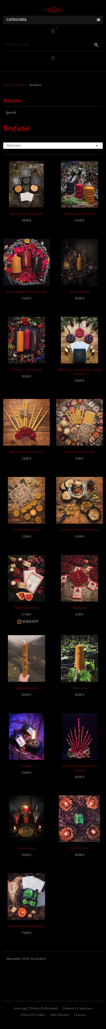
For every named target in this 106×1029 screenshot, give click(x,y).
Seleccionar (53, 145)
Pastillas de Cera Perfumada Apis (79, 530)
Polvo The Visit (79, 848)
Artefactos (12, 101)
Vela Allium (26, 766)
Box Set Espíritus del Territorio (26, 926)
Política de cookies (33, 1015)
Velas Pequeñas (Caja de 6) (79, 452)
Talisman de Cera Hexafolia (26, 213)
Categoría (16, 20)
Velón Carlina (79, 688)
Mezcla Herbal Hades (26, 607)
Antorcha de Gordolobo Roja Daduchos (79, 768)
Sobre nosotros (59, 1015)
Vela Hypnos (79, 607)
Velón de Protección (26, 688)
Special (10, 113)
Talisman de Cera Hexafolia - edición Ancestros (79, 372)
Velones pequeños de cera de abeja (26, 291)
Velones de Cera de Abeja (26, 369)
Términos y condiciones (77, 1008)
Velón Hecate (26, 848)
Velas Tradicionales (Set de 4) (26, 452)
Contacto (79, 1015)
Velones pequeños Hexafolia (80, 213)
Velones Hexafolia (79, 291)
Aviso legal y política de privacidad (35, 1008)
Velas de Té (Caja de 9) (26, 530)
